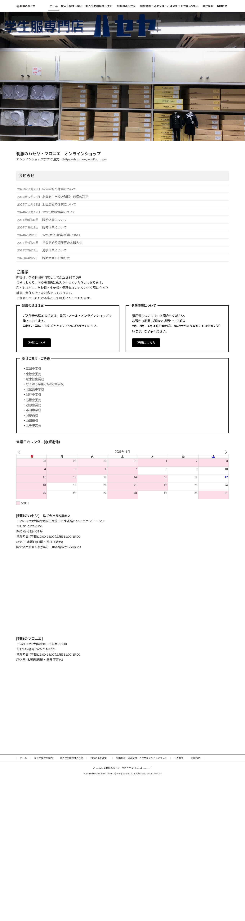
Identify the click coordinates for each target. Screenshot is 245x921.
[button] (37, 342)
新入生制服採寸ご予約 (71, 758)
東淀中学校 (33, 374)
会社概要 (179, 758)
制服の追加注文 (100, 758)
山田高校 (32, 420)
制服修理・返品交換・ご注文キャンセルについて (141, 758)
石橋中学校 (33, 400)
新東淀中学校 (35, 379)
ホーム (23, 758)
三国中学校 (33, 368)
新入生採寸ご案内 (43, 758)
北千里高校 (33, 425)
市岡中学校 (33, 410)
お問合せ (195, 758)
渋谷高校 (32, 415)
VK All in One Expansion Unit (147, 773)
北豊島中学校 (35, 389)
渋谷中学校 (33, 394)
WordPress (102, 773)
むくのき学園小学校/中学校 (45, 384)
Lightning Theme (121, 773)
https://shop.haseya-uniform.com (85, 159)
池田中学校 (33, 405)
